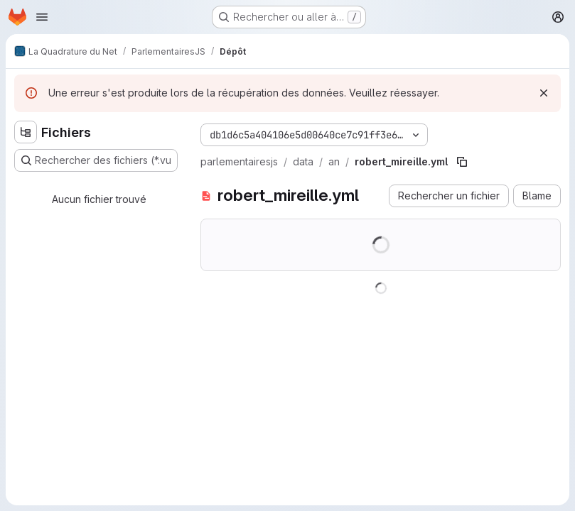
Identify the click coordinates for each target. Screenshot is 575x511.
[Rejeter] (543, 92)
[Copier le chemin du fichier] (462, 161)
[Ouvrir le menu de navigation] (42, 17)
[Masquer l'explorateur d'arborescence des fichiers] (25, 132)
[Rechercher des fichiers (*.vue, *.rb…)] (96, 160)
